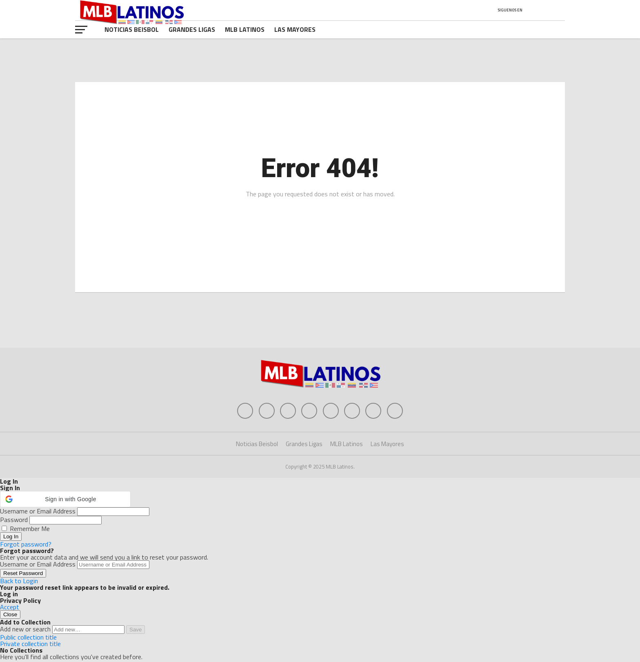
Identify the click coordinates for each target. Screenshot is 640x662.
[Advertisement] (320, 321)
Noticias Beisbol (131, 29)
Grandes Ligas (192, 29)
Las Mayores (295, 29)
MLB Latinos (244, 29)
